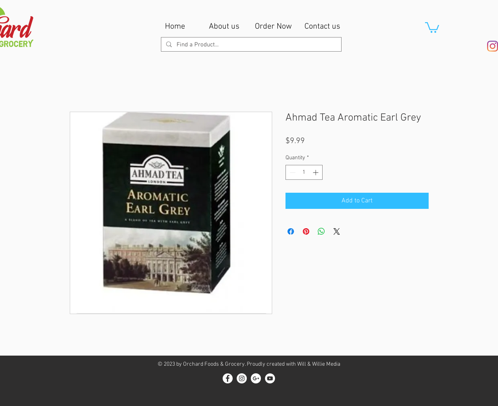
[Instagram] (492, 46)
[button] (432, 27)
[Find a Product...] (250, 44)
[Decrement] (292, 172)
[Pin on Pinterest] (306, 231)
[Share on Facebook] (291, 231)
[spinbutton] (304, 172)
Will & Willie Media (318, 364)
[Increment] (316, 172)
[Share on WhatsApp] (321, 231)
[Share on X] (337, 231)
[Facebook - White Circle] (228, 378)
